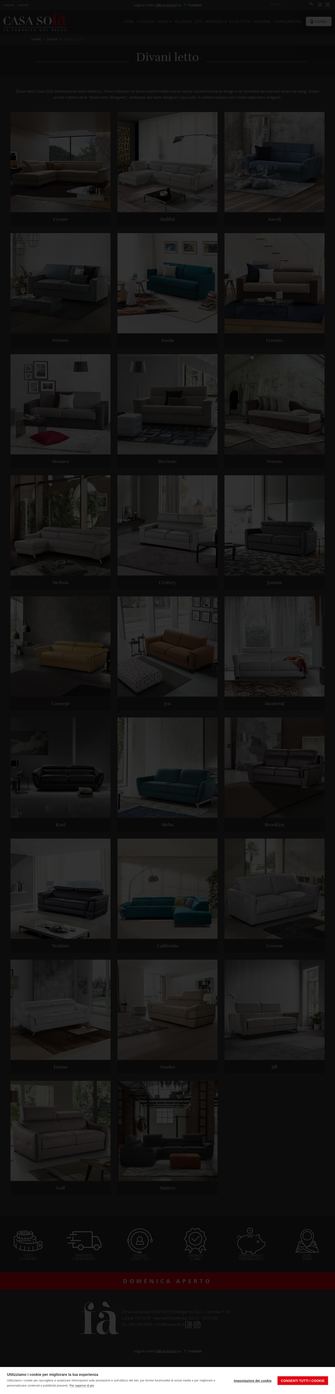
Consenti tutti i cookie (303, 1381)
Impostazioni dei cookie (253, 1381)
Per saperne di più (82, 1385)
